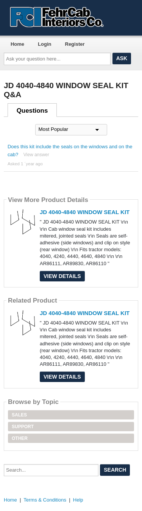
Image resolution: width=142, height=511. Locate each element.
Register (75, 44)
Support (23, 426)
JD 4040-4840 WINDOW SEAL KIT (85, 212)
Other (20, 438)
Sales (19, 415)
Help (78, 500)
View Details (62, 276)
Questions (32, 110)
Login (44, 44)
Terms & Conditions (44, 500)
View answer (36, 154)
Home (17, 44)
